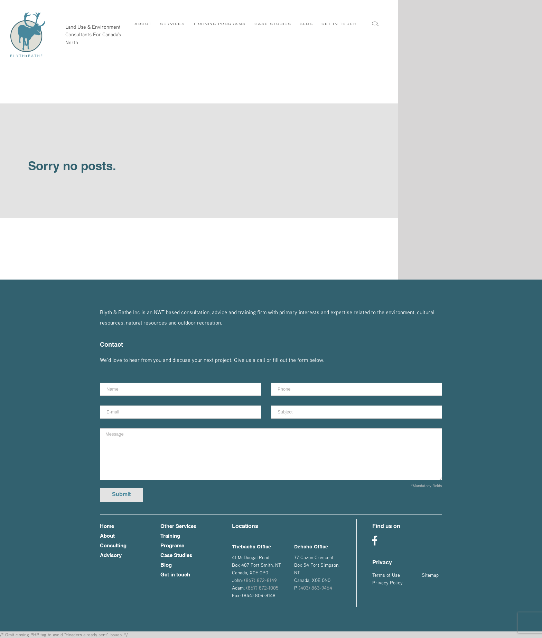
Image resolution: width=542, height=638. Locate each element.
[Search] (375, 26)
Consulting (113, 545)
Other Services (178, 526)
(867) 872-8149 (260, 580)
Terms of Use (386, 575)
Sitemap (430, 575)
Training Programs (172, 541)
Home (107, 526)
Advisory (111, 555)
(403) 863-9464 (315, 588)
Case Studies (176, 555)
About (107, 536)
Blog (166, 565)
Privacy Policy (387, 582)
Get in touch (175, 574)
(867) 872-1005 (262, 588)
